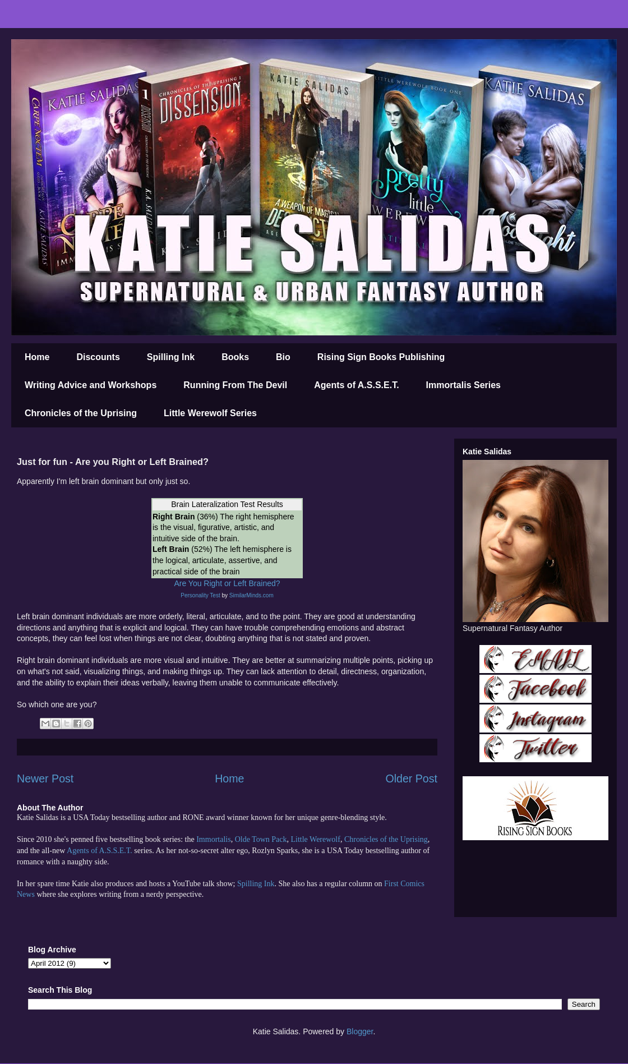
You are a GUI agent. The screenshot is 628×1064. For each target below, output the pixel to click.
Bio (283, 357)
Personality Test (200, 595)
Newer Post (45, 778)
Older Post (411, 778)
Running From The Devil (235, 385)
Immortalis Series (463, 385)
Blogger (360, 1031)
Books (235, 357)
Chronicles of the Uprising (81, 413)
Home (37, 357)
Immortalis (213, 839)
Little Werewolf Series (210, 413)
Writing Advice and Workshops (90, 385)
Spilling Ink (171, 357)
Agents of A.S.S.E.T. (356, 385)
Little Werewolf (315, 839)
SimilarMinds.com (251, 595)
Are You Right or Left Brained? (227, 583)
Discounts (97, 357)
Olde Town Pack (261, 839)
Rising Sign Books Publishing (381, 357)
